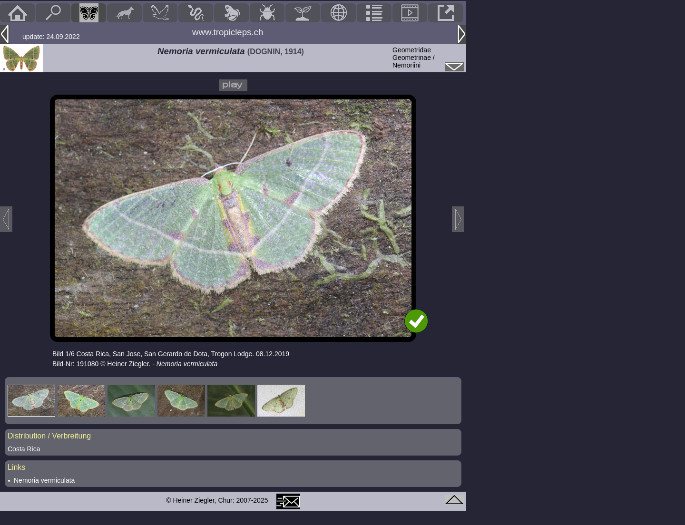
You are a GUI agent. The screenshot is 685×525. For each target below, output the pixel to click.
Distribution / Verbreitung (49, 436)
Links (16, 467)
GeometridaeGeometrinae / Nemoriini (413, 57)
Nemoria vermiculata (44, 480)
